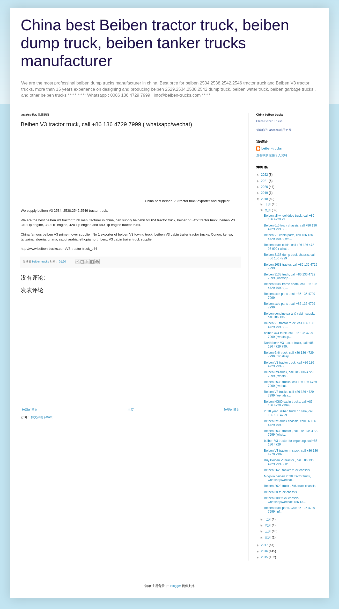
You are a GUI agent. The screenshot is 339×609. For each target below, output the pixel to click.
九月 (268, 210)
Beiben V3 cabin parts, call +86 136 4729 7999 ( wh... (288, 236)
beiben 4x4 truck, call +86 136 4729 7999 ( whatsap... (288, 334)
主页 (131, 410)
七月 (268, 519)
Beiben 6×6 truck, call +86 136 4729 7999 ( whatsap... (289, 354)
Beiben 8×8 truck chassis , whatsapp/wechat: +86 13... (285, 500)
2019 (265, 193)
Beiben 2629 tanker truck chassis (287, 470)
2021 (265, 181)
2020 (265, 187)
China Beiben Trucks (269, 121)
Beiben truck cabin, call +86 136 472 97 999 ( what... (289, 246)
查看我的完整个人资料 (271, 155)
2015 (265, 557)
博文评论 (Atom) (42, 417)
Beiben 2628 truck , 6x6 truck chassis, (290, 486)
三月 (268, 537)
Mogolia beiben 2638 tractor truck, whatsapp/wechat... (287, 478)
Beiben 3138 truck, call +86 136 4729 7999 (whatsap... (289, 276)
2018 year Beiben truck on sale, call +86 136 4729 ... (288, 413)
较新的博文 (30, 410)
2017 (265, 545)
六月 (268, 525)
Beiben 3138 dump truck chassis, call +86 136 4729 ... (289, 256)
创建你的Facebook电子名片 (273, 129)
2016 (265, 551)
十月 (268, 204)
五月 (268, 531)
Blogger (175, 586)
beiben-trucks (271, 148)
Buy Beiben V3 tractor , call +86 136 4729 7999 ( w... (289, 462)
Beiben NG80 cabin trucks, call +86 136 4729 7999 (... (288, 403)
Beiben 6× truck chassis (280, 492)
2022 (265, 174)
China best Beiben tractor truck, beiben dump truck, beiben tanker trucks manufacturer (155, 42)
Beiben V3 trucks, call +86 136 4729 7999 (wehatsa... (289, 393)
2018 (265, 199)
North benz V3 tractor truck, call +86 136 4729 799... (289, 344)
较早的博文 (231, 410)
